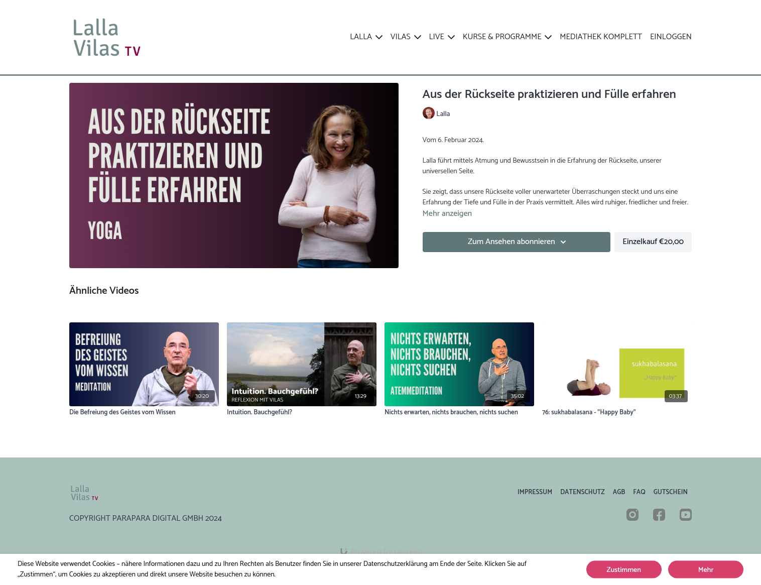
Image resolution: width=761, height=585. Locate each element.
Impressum (535, 492)
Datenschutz (582, 492)
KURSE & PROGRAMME (507, 37)
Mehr (706, 570)
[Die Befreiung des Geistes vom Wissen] (144, 413)
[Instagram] (632, 515)
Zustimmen (623, 570)
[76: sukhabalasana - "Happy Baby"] (617, 413)
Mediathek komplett (601, 37)
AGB (619, 492)
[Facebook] (659, 515)
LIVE (442, 37)
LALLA (366, 37)
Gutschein (671, 492)
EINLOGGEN (671, 37)
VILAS (406, 37)
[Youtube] (686, 515)
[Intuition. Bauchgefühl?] (301, 413)
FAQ (639, 492)
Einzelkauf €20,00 (653, 242)
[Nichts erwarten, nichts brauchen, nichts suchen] (459, 413)
